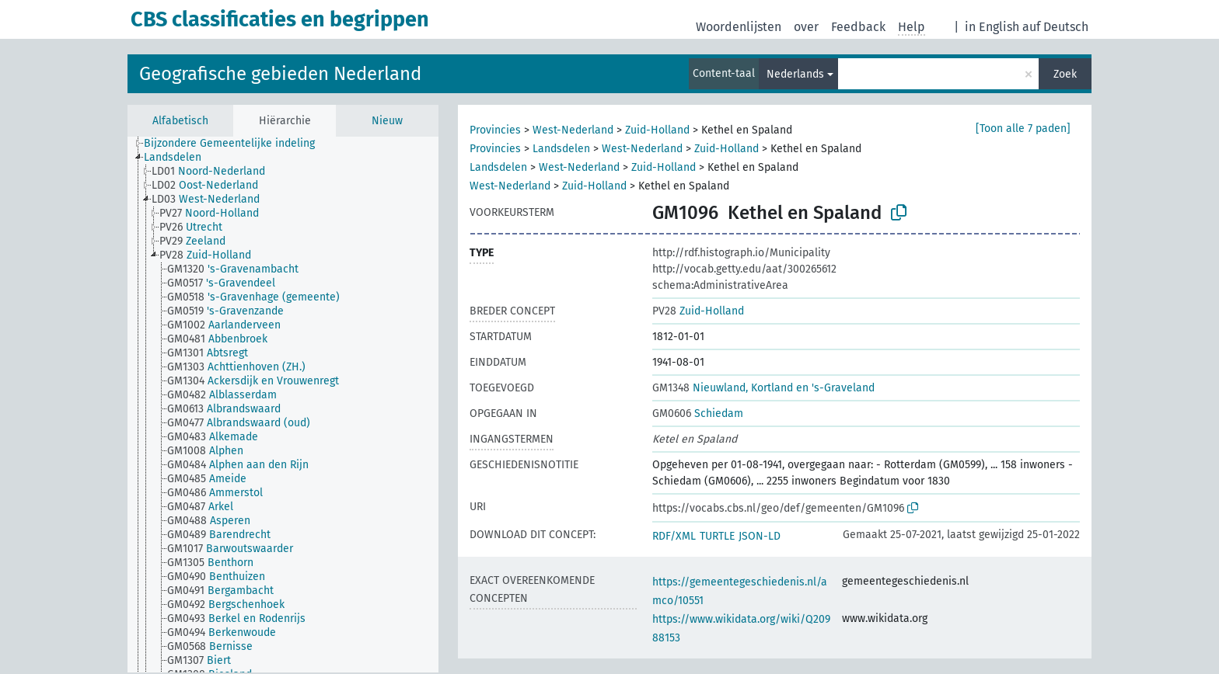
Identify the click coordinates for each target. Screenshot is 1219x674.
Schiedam (697, 413)
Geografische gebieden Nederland (280, 74)
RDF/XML (674, 536)
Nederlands (795, 74)
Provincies (495, 130)
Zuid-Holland (657, 130)
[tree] (282, 404)
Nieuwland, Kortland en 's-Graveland (763, 387)
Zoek (1065, 74)
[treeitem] (236, 144)
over (806, 26)
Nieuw (387, 120)
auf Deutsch (1055, 26)
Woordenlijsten (738, 26)
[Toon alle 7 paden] (1023, 128)
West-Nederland (573, 130)
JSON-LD (760, 536)
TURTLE (717, 536)
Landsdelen (561, 148)
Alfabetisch (180, 120)
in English (992, 26)
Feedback (858, 26)
